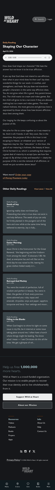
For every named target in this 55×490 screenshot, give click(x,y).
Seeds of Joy (13, 204)
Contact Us (42, 431)
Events (17, 485)
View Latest (39, 189)
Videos (11, 423)
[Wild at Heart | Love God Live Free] (10, 19)
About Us (41, 423)
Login (50, 19)
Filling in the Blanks (16, 319)
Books (38, 485)
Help (39, 427)
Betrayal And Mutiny (17, 281)
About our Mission (27, 405)
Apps (10, 440)
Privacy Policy (13, 460)
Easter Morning (14, 242)
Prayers (11, 435)
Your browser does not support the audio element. (27, 57)
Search (39, 19)
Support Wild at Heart (27, 397)
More (48, 485)
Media (7, 485)
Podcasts (12, 427)
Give (28, 485)
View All (49, 189)
